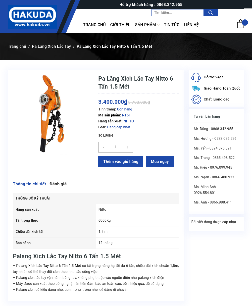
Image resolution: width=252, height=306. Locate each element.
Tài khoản (234, 12)
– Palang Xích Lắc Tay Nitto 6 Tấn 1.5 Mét (47, 266)
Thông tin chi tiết (29, 183)
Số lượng (105, 135)
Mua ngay (160, 161)
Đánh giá (58, 183)
